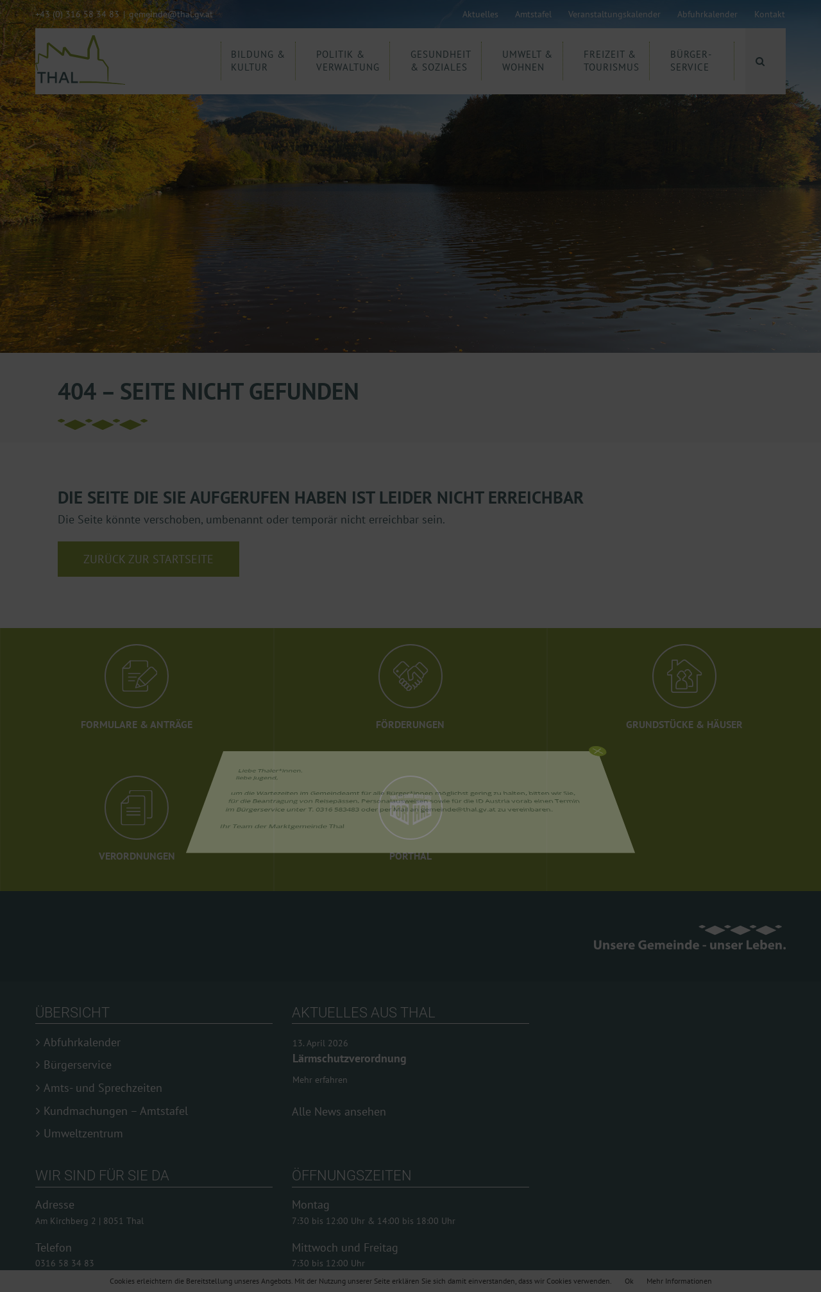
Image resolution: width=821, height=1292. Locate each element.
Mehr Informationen (679, 1281)
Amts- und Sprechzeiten (103, 1088)
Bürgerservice (78, 1065)
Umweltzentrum (83, 1133)
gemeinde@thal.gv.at (171, 14)
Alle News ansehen (339, 1111)
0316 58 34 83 (64, 1263)
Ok (629, 1281)
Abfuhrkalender (82, 1042)
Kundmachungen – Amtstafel (116, 1111)
